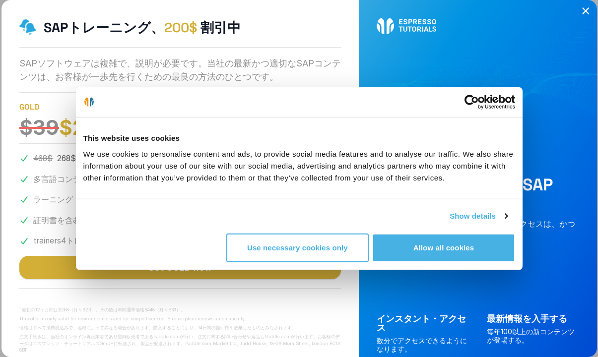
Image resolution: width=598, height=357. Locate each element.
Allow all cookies (443, 247)
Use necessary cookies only (297, 247)
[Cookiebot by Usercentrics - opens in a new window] (471, 102)
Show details (473, 216)
